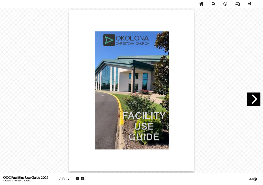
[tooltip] (201, 4)
